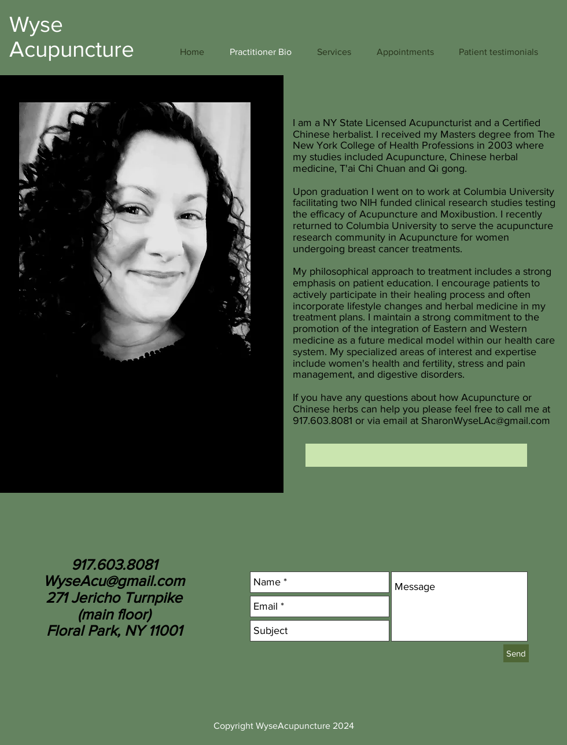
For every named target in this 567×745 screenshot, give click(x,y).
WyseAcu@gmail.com (114, 581)
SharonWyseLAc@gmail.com (485, 420)
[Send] (516, 653)
